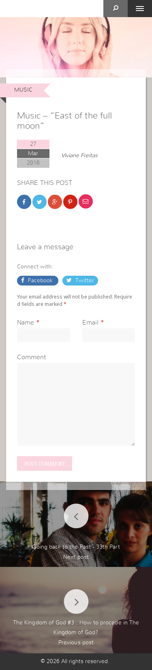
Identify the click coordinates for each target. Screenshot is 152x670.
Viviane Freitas (79, 155)
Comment (31, 357)
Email (90, 322)
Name (25, 322)
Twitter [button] (84, 280)
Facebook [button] (40, 280)
